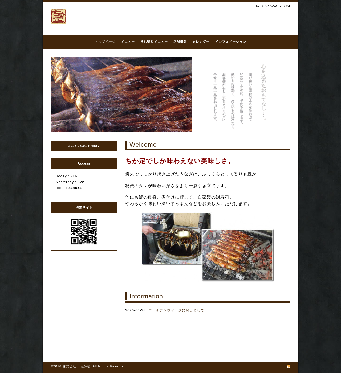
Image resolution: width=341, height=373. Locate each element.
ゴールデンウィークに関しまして (176, 310)
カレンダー (201, 42)
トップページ (105, 42)
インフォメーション (230, 42)
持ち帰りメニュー (154, 42)
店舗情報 (180, 42)
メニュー (128, 42)
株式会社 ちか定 (76, 366)
